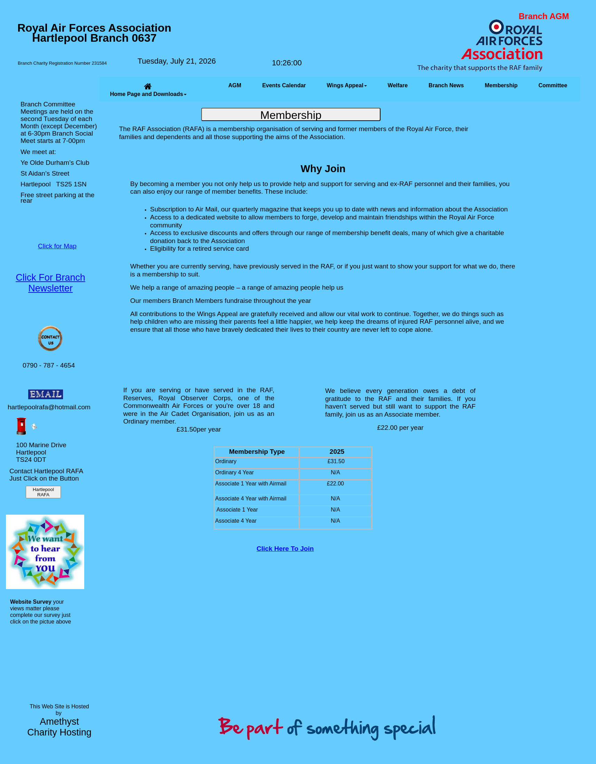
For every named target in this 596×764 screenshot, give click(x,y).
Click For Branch (50, 277)
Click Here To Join (285, 548)
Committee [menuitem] (553, 85)
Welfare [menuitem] (398, 85)
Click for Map (57, 246)
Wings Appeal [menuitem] (347, 85)
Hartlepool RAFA (43, 492)
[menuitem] (207, 89)
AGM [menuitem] (234, 85)
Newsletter (50, 288)
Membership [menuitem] (501, 85)
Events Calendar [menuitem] (284, 85)
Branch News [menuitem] (446, 85)
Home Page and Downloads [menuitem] (148, 89)
